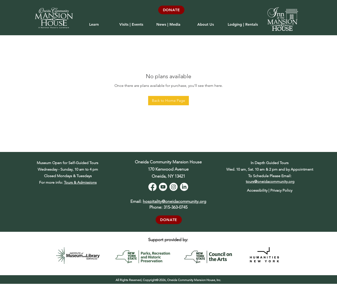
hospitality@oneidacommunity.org (174, 201)
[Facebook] (152, 187)
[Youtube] (163, 187)
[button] (131, 22)
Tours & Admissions (80, 182)
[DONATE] (171, 10)
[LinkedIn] (184, 187)
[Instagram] (173, 187)
